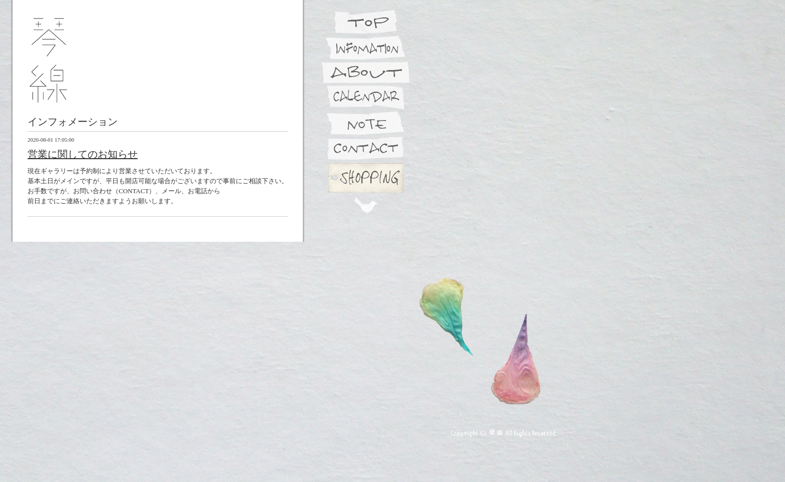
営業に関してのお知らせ (83, 154)
